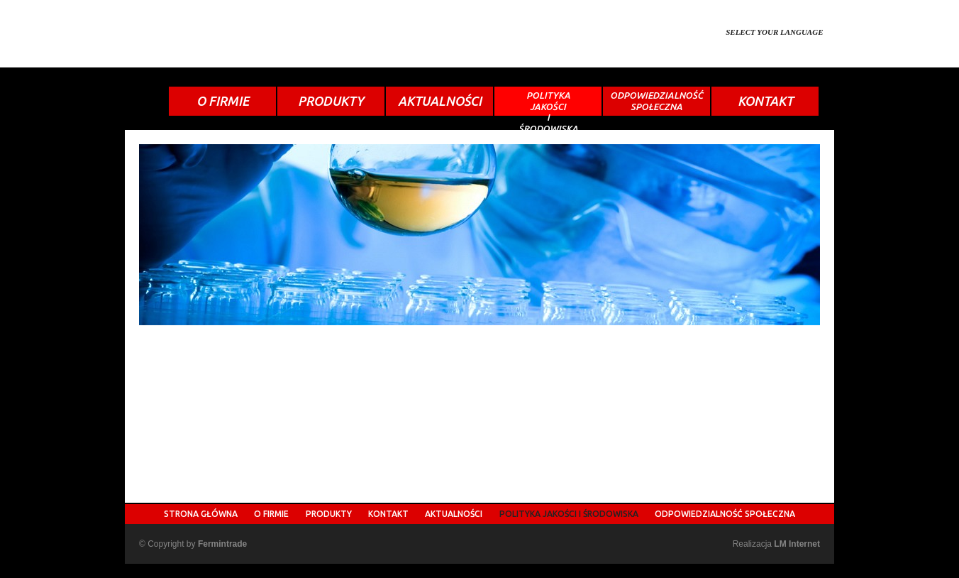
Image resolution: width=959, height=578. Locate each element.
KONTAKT (765, 101)
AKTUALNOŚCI (440, 101)
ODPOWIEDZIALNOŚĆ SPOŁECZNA (725, 513)
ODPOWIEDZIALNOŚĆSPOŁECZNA (656, 100)
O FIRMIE (222, 101)
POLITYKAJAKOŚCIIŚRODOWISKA (548, 103)
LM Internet (797, 544)
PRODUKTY (331, 101)
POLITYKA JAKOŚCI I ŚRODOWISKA (568, 513)
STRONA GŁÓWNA (201, 513)
